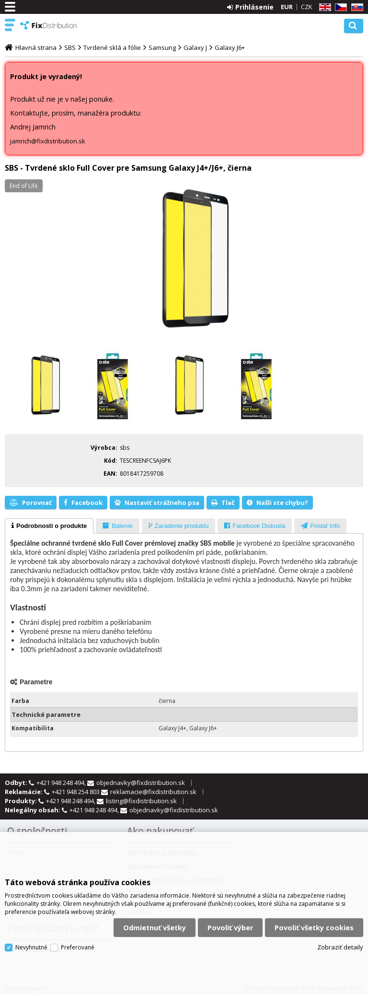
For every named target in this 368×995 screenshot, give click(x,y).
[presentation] (49, 526)
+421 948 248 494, (61, 782)
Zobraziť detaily (340, 945)
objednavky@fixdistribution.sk (140, 782)
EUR (287, 6)
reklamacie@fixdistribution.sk (153, 791)
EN (323, 7)
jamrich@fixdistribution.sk (47, 141)
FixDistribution (49, 25)
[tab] (49, 526)
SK (355, 7)
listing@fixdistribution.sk (141, 800)
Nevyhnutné (31, 946)
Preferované (77, 946)
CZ (339, 7)
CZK (306, 6)
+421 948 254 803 (76, 791)
